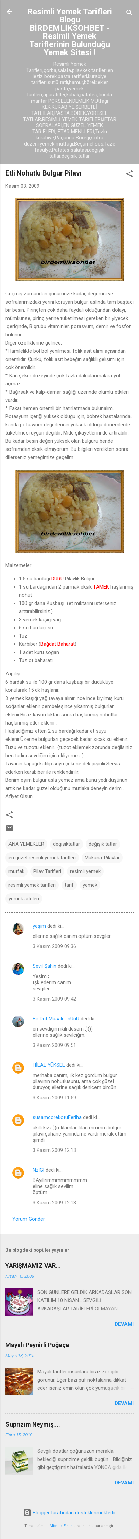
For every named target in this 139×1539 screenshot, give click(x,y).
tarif (69, 885)
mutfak (16, 871)
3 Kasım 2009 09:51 (54, 1045)
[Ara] (129, 13)
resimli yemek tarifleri (32, 885)
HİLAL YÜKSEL (49, 1065)
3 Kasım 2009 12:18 (54, 1203)
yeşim (39, 926)
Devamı (124, 1324)
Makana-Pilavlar (102, 858)
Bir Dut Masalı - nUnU (56, 1019)
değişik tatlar (103, 844)
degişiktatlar (66, 844)
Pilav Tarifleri (47, 871)
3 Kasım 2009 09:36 (54, 946)
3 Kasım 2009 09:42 (54, 999)
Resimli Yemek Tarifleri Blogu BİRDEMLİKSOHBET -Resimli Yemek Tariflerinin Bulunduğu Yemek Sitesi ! (69, 32)
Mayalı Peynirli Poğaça (37, 1344)
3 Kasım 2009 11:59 (54, 1098)
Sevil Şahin (44, 966)
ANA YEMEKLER (26, 844)
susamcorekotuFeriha (57, 1117)
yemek (90, 885)
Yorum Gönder (28, 1219)
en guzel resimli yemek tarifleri (42, 858)
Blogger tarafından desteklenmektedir (69, 1513)
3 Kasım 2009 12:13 (54, 1150)
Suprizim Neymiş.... (32, 1424)
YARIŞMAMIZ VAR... (33, 1265)
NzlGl (38, 1170)
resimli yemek (85, 871)
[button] (129, 175)
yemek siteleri (23, 899)
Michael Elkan (61, 1526)
